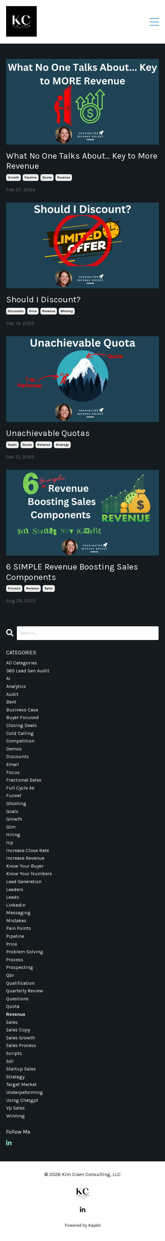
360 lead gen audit (27, 671)
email (12, 764)
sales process (21, 1045)
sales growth (20, 1038)
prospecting (19, 967)
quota (47, 177)
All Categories (21, 663)
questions (17, 999)
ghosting (16, 803)
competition (20, 741)
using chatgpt (22, 1100)
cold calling (20, 733)
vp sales (15, 1108)
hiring (13, 834)
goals (12, 445)
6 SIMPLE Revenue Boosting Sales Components (72, 572)
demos (14, 749)
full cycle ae (20, 788)
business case (22, 710)
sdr (10, 1061)
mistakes (16, 920)
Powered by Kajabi (83, 1225)
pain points (18, 928)
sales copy (18, 1030)
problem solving (24, 952)
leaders (14, 889)
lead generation (24, 881)
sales (48, 588)
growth (13, 177)
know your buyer (24, 866)
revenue (63, 177)
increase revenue (25, 858)
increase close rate (27, 850)
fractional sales (23, 780)
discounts (16, 311)
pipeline (30, 177)
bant (11, 702)
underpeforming (24, 1092)
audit (12, 694)
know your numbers (29, 873)
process (14, 588)
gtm (11, 827)
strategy (62, 445)
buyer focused (22, 717)
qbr (10, 975)
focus (13, 772)
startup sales (21, 1069)
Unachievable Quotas (48, 433)
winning (67, 311)
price (33, 311)
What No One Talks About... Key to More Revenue (81, 161)
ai (8, 678)
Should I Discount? (43, 299)
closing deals (21, 725)
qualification (20, 983)
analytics (16, 686)
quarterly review (24, 991)
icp (9, 842)
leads (12, 897)
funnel (13, 795)
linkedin (15, 905)
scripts (14, 1053)
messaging (18, 912)
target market (21, 1084)
